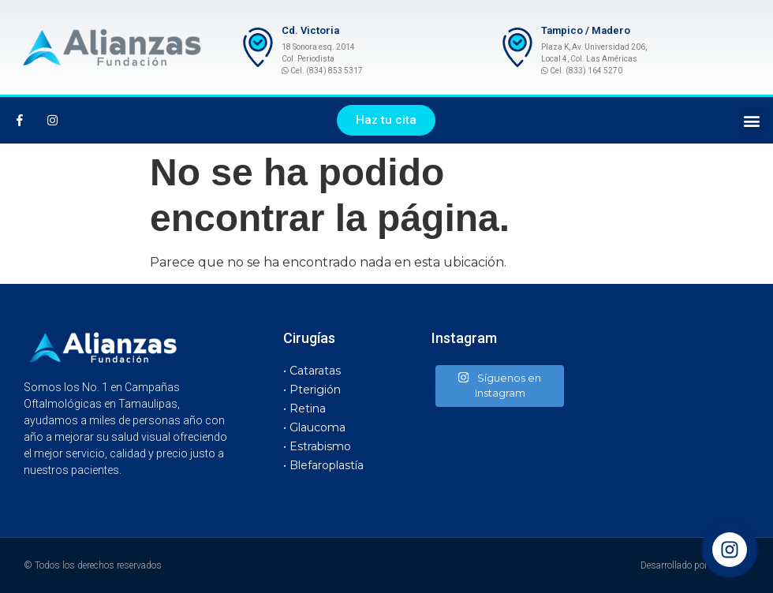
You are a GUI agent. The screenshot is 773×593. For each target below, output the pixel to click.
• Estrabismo (317, 446)
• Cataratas (312, 371)
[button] (386, 120)
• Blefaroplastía (323, 465)
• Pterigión (312, 389)
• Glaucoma (314, 427)
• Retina (304, 408)
